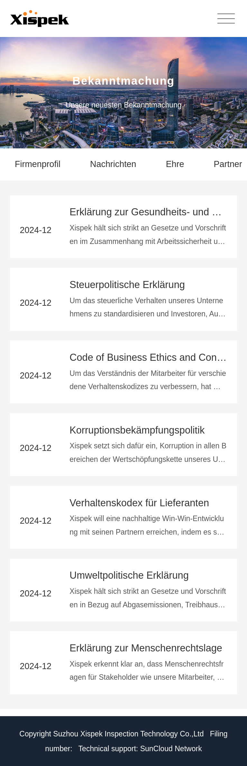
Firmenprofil (37, 164)
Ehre (175, 164)
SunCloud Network (171, 748)
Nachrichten (113, 164)
